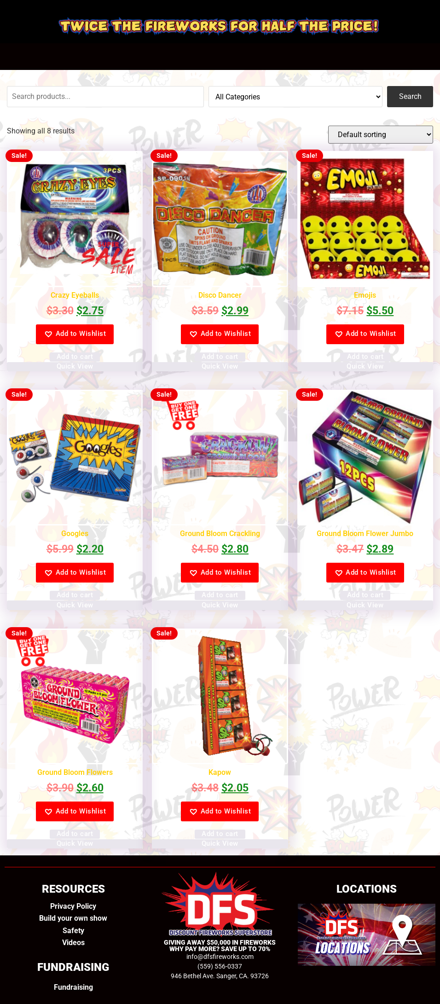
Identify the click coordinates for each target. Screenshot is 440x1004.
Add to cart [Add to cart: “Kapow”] (220, 834)
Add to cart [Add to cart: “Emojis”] (365, 356)
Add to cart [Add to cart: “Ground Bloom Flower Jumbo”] (365, 595)
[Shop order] (380, 135)
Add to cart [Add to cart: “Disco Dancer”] (220, 356)
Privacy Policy (73, 906)
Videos (73, 942)
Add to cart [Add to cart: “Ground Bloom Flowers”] (75, 834)
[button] (75, 334)
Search (410, 96)
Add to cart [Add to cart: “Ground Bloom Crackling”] (220, 595)
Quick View (75, 366)
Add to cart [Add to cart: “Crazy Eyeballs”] (75, 356)
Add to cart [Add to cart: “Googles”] (75, 595)
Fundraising (73, 987)
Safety (73, 930)
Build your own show (73, 918)
